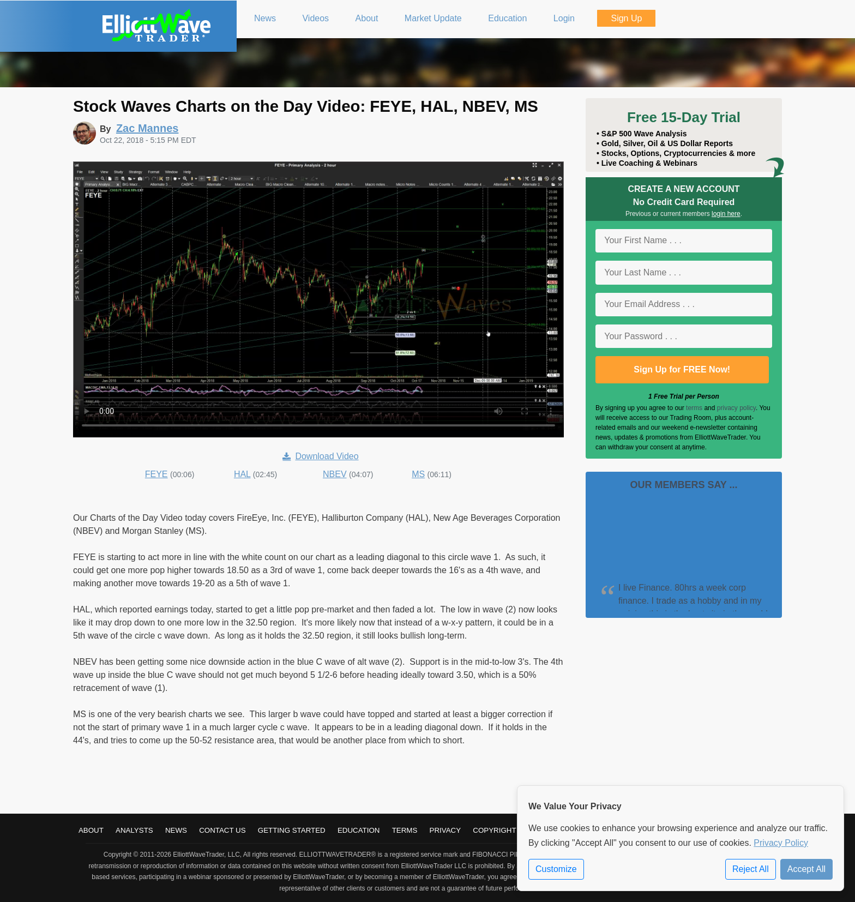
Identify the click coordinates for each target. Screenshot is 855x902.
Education (359, 830)
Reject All (750, 869)
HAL (242, 474)
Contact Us (222, 830)
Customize (556, 869)
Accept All (806, 869)
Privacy (445, 830)
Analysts (134, 830)
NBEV (335, 474)
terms (694, 408)
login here (726, 214)
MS (418, 474)
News (176, 830)
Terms (405, 830)
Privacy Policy (781, 842)
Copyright (494, 830)
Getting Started (292, 830)
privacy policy (736, 408)
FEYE (156, 474)
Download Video (320, 456)
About (91, 830)
